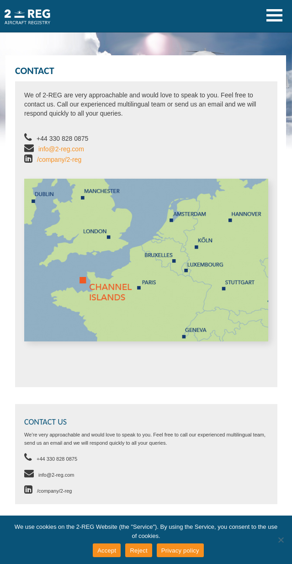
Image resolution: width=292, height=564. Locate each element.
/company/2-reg (59, 159)
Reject (138, 550)
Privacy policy (180, 550)
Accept (106, 550)
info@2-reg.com (61, 149)
